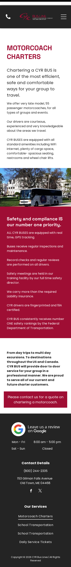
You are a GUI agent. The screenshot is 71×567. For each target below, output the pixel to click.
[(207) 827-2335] (8, 13)
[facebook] (31, 479)
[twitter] (40, 479)
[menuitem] (35, 503)
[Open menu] (63, 11)
